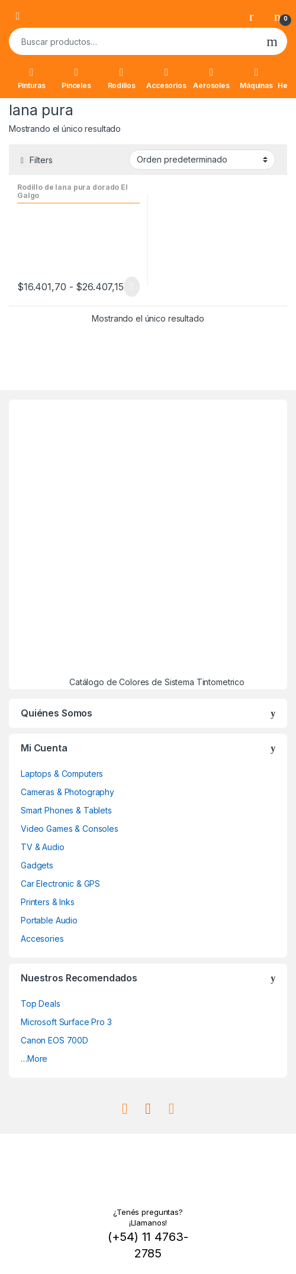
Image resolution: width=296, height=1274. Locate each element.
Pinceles (76, 78)
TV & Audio (43, 847)
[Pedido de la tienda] (202, 160)
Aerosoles (211, 78)
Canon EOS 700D (54, 1040)
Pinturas (32, 78)
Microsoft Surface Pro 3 (66, 1022)
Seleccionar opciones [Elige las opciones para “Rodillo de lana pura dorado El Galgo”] (132, 287)
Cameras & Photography (67, 792)
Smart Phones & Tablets (66, 810)
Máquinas (256, 78)
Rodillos (122, 78)
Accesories (42, 938)
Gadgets (37, 865)
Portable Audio (49, 920)
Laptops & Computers (62, 774)
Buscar (272, 41)
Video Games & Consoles (69, 829)
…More (34, 1058)
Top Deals (40, 1004)
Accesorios (166, 78)
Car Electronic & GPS (60, 883)
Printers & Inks (48, 902)
